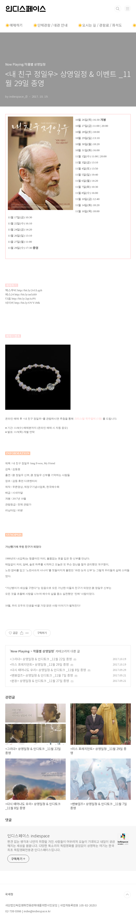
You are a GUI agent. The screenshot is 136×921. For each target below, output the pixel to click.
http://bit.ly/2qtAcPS (24, 298)
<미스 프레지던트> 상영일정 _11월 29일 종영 (39, 664)
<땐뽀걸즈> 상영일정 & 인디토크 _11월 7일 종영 (41, 675)
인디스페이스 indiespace (28, 835)
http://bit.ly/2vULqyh (29, 290)
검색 (117, 8)
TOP (127, 894)
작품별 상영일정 (43, 651)
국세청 (9, 894)
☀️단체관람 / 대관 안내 (50, 25)
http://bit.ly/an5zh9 (26, 294)
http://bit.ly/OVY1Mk (27, 302)
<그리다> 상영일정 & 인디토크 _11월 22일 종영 (41, 659)
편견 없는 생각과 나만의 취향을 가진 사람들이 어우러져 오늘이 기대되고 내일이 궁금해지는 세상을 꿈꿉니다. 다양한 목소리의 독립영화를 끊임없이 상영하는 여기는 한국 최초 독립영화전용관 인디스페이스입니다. (61, 845)
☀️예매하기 (14, 25)
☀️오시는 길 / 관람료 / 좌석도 (100, 25)
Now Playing (20, 651)
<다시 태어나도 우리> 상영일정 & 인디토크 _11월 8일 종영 (48, 670)
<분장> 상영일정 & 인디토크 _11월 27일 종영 (39, 681)
